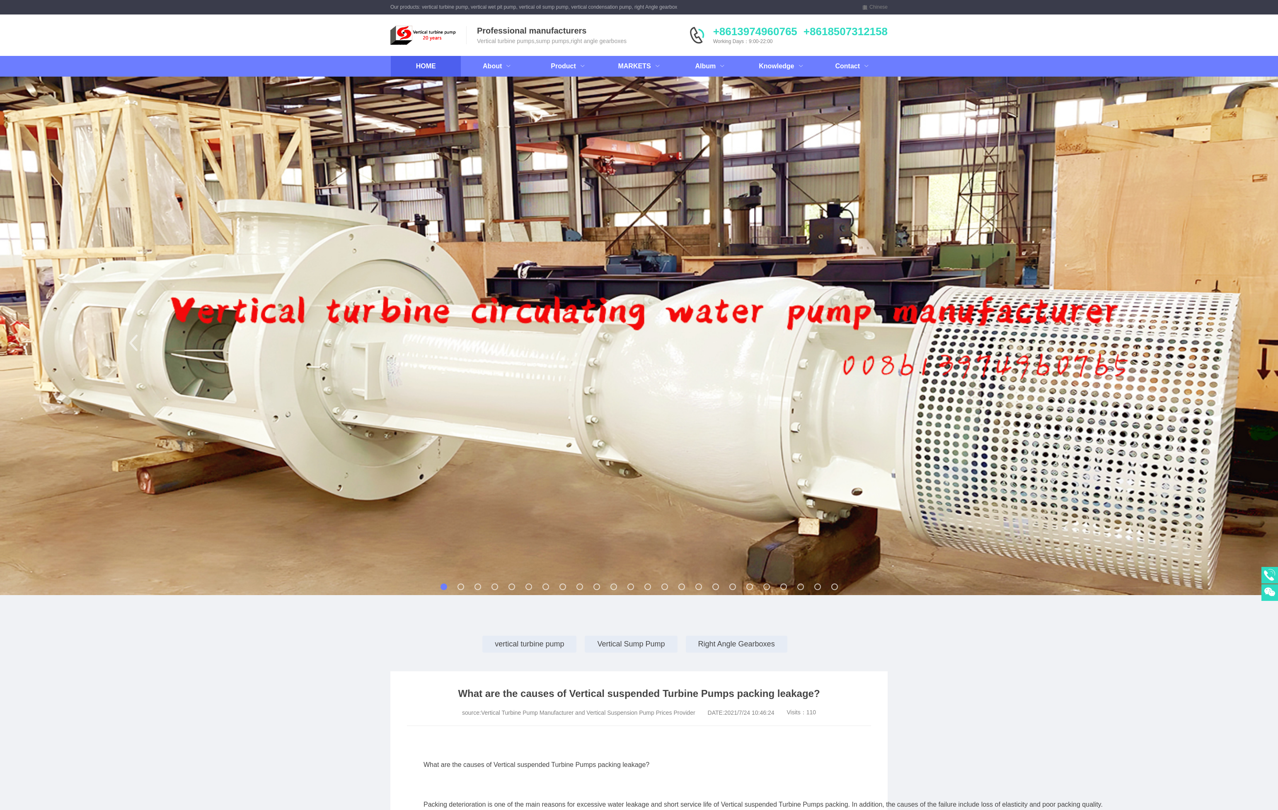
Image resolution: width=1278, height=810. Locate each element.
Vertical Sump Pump (631, 644)
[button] (133, 343)
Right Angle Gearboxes (736, 644)
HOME (426, 66)
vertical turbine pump (529, 644)
